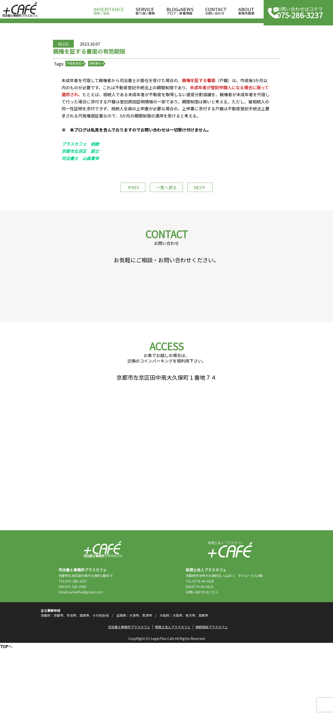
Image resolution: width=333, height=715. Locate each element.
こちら (222, 655)
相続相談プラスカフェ (213, 697)
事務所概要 (246, 9)
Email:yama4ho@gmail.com (89, 655)
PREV (127, 212)
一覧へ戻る (166, 212)
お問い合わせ (216, 9)
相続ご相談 (108, 9)
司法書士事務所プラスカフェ (19, 9)
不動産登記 (85, 78)
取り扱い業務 (145, 9)
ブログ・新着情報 (180, 9)
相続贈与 (106, 78)
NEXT (205, 212)
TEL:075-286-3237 (81, 643)
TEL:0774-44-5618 (208, 643)
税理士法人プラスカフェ (230, 612)
